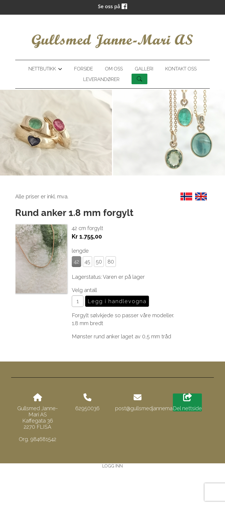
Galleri (144, 69)
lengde (80, 251)
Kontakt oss (181, 69)
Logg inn (112, 465)
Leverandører (101, 79)
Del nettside (187, 402)
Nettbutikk (45, 70)
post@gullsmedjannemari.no (148, 408)
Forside (83, 69)
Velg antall (84, 290)
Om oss (114, 69)
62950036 (87, 408)
